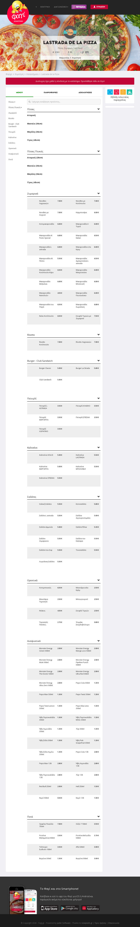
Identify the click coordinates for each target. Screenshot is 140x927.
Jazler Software (63, 923)
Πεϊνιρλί (11, 132)
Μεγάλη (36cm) (34, 132)
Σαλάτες (11, 143)
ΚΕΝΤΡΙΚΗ (45, 6)
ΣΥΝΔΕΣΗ (99, 7)
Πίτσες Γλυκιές (15, 107)
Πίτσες (11, 102)
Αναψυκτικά (13, 154)
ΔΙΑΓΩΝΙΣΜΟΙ (61, 6)
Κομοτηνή (19, 74)
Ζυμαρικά (12, 113)
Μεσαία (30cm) (34, 124)
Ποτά (10, 159)
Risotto (11, 118)
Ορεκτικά (12, 148)
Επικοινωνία (113, 923)
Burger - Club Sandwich (13, 125)
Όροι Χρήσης (100, 923)
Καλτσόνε (12, 137)
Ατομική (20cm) (35, 158)
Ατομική (31, 115)
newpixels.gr (87, 923)
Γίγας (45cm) (33, 140)
